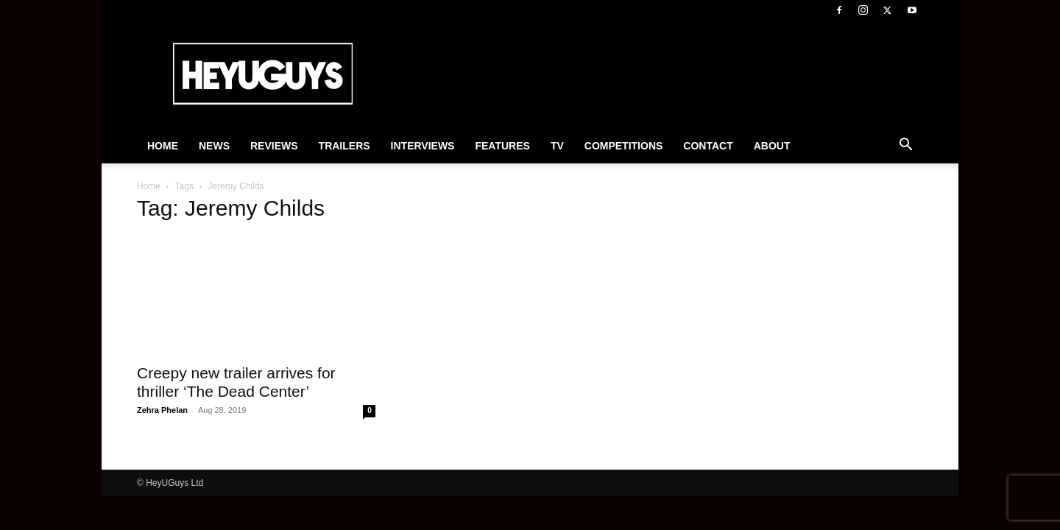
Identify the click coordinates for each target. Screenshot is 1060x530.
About (772, 146)
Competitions (623, 146)
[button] (905, 146)
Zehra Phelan (162, 410)
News (214, 146)
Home (162, 146)
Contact (707, 146)
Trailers (344, 146)
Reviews (274, 146)
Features (502, 146)
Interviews (423, 146)
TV (557, 146)
